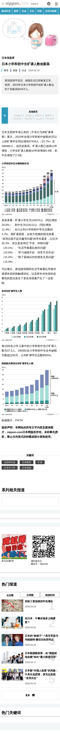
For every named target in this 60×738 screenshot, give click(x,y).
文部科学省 (9, 462)
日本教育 (26, 462)
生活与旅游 (50, 11)
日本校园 (26, 467)
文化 (32, 11)
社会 (24, 11)
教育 (6, 70)
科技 (39, 11)
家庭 (15, 70)
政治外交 (6, 11)
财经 (16, 11)
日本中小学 (9, 467)
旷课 (40, 462)
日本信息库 (8, 57)
